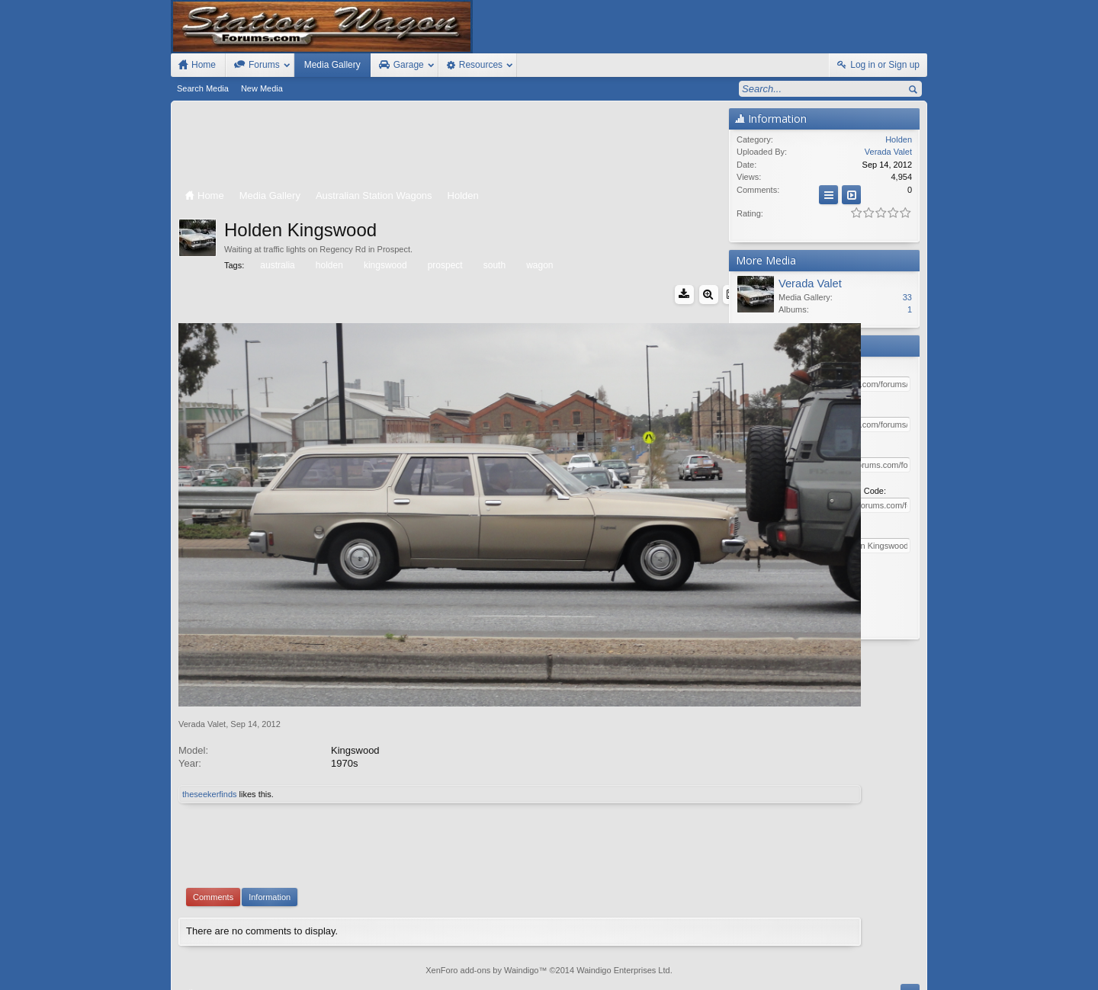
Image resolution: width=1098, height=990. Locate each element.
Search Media (203, 88)
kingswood (384, 265)
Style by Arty (900, 976)
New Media (262, 88)
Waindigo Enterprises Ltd (623, 891)
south (493, 265)
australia (276, 265)
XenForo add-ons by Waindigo (481, 891)
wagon (538, 265)
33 (907, 297)
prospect (444, 265)
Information (270, 818)
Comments (213, 818)
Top (896, 961)
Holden (898, 139)
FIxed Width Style (207, 961)
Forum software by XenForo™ (281, 976)
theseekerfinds (209, 715)
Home (873, 961)
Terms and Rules (778, 976)
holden (328, 265)
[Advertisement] (449, 146)
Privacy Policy (842, 976)
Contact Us (807, 961)
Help (848, 961)
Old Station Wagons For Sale (624, 961)
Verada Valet (202, 645)
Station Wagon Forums (732, 961)
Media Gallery (332, 64)
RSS (918, 961)
